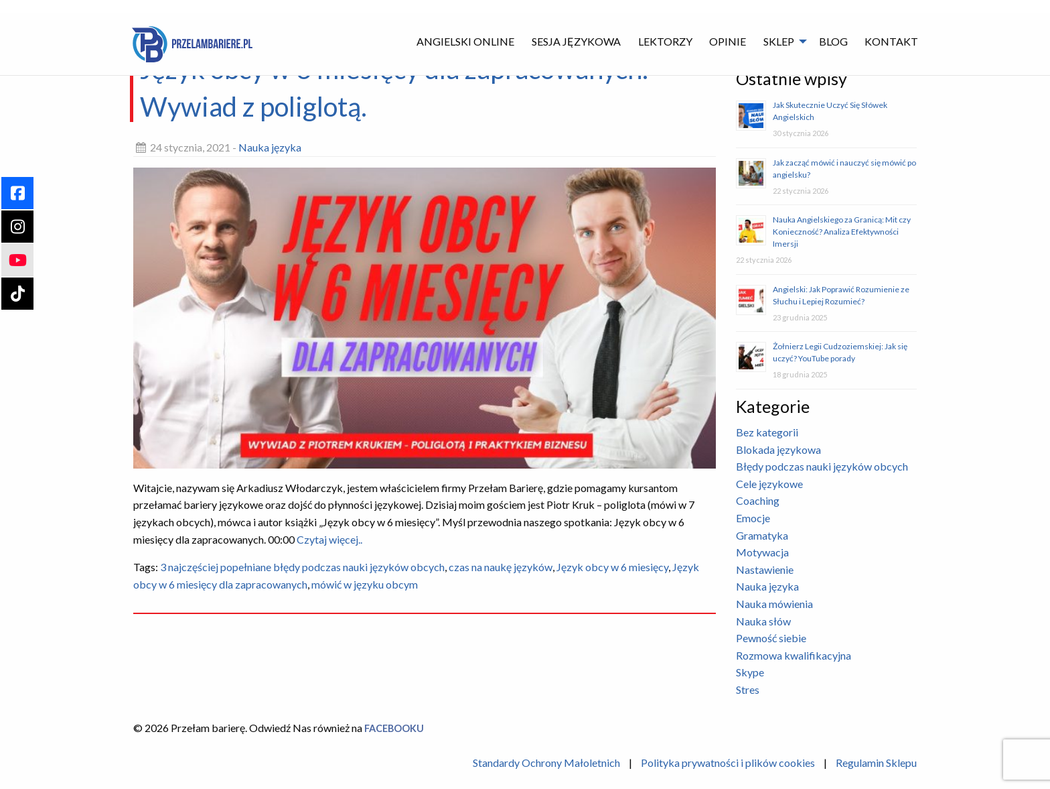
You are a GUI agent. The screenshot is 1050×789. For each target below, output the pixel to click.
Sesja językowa (576, 41)
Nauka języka (269, 147)
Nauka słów (763, 621)
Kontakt (891, 41)
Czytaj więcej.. (328, 539)
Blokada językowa (778, 449)
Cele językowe (769, 483)
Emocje (753, 517)
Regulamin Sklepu (876, 762)
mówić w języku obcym (364, 584)
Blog (833, 41)
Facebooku (394, 728)
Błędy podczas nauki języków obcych (822, 466)
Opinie (727, 41)
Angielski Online (465, 41)
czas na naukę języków (500, 566)
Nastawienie (765, 569)
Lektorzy (665, 41)
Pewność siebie (771, 637)
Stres (747, 689)
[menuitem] (466, 41)
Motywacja (762, 552)
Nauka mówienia (774, 603)
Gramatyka (762, 535)
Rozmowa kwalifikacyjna (793, 655)
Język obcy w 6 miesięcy (612, 566)
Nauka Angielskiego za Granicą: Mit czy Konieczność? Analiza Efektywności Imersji (842, 232)
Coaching (757, 500)
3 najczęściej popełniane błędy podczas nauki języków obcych (302, 566)
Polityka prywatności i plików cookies (728, 762)
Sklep (778, 41)
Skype (750, 672)
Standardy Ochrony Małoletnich (546, 762)
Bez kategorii (767, 432)
